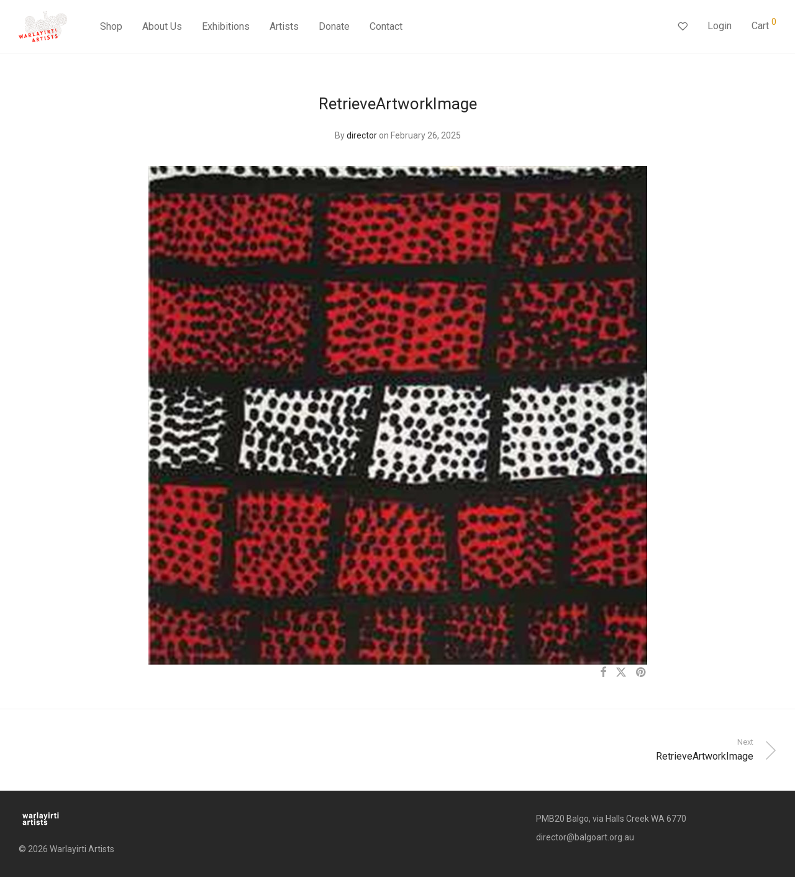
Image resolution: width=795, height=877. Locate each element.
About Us (162, 26)
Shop (111, 26)
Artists (284, 26)
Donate (334, 26)
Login (719, 26)
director (362, 135)
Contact (386, 26)
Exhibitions (226, 26)
